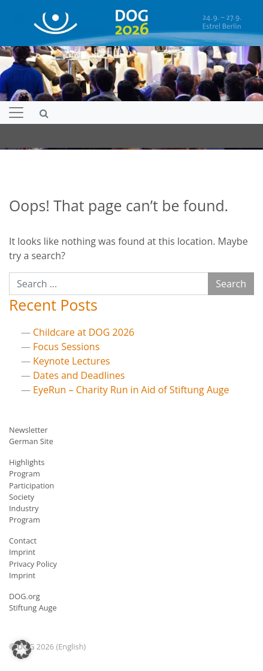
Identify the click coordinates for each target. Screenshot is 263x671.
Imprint (22, 551)
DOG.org (24, 596)
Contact (23, 540)
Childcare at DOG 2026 (83, 332)
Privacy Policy (33, 563)
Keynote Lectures (71, 361)
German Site (31, 441)
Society (21, 496)
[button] (21, 649)
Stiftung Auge (33, 607)
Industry (23, 508)
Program (24, 473)
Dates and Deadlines (79, 375)
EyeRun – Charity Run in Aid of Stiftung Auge (131, 389)
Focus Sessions (66, 346)
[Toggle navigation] (16, 112)
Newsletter (28, 429)
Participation (31, 485)
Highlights (26, 462)
